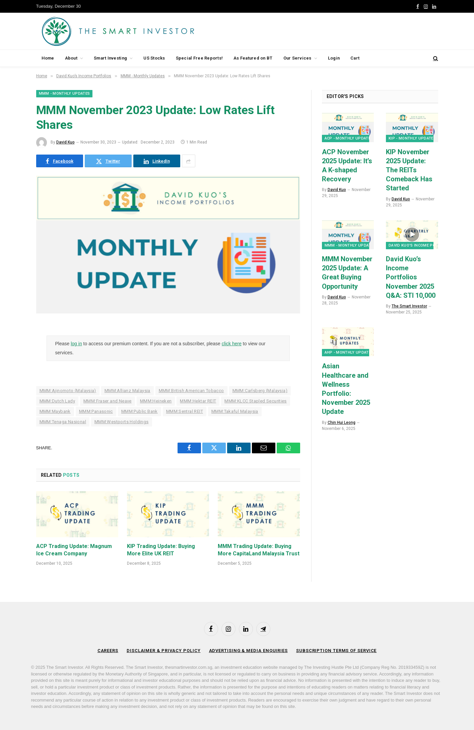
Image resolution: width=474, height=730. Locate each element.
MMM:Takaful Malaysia (234, 411)
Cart (354, 58)
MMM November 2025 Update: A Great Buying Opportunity (347, 272)
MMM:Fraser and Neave (107, 400)
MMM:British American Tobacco (191, 390)
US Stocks (154, 58)
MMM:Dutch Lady (57, 400)
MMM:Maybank (55, 411)
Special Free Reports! (199, 58)
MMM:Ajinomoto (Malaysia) (68, 390)
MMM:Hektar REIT (198, 400)
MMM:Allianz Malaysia (127, 390)
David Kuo (65, 142)
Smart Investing (110, 58)
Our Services (297, 58)
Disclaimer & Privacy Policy (164, 650)
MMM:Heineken (156, 400)
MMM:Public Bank (139, 411)
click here (232, 343)
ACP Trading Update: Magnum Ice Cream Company (74, 550)
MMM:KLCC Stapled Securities (255, 400)
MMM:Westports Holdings (121, 421)
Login (334, 58)
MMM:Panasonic (96, 411)
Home (48, 58)
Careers (107, 650)
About (71, 58)
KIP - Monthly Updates (412, 138)
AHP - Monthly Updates (349, 352)
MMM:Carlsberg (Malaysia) (259, 390)
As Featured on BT (252, 58)
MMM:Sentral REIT (184, 411)
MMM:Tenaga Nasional (63, 421)
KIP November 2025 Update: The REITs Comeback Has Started (409, 170)
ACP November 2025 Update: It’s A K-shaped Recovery (347, 165)
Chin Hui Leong (341, 422)
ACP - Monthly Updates (349, 138)
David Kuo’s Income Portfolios (421, 245)
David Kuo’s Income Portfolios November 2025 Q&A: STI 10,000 (410, 277)
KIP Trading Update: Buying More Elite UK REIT (161, 550)
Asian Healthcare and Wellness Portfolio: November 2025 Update (346, 389)
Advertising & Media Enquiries (248, 650)
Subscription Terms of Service (336, 650)
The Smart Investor (409, 306)
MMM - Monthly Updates (64, 93)
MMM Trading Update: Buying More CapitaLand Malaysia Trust (258, 550)
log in (76, 343)
